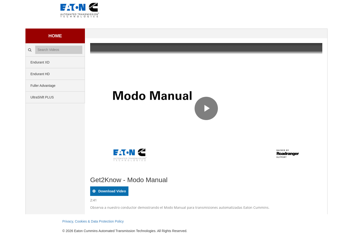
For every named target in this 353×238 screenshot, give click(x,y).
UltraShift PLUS (42, 97)
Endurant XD (39, 62)
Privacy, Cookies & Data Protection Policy (93, 221)
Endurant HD (40, 74)
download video (111, 191)
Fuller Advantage (42, 85)
